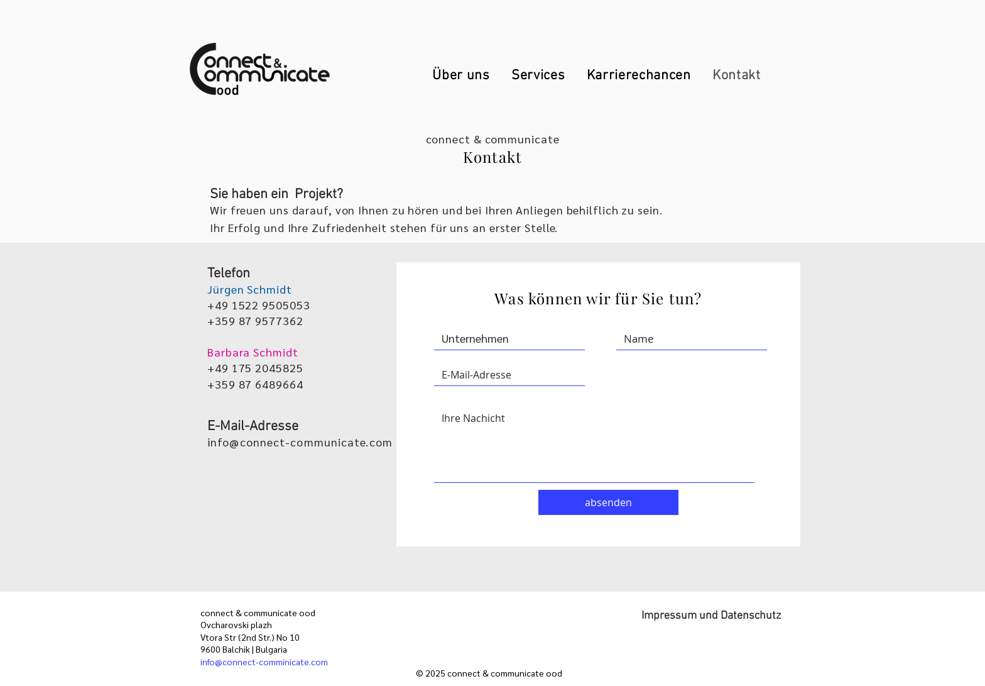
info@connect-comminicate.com (264, 661)
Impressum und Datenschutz (711, 615)
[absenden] (608, 502)
